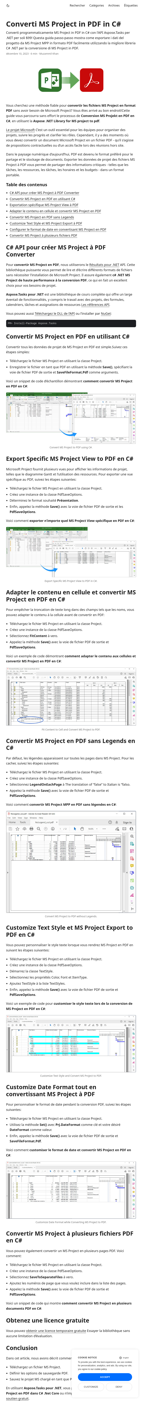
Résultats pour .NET (104, 264)
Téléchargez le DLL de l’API (55, 313)
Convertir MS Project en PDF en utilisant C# (42, 199)
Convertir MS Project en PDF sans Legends (42, 217)
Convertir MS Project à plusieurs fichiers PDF (43, 235)
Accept (105, 1377)
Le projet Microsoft (20, 130)
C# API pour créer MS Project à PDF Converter (44, 193)
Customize (91, 1386)
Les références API (95, 304)
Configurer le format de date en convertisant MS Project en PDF (58, 229)
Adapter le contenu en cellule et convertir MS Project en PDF (55, 211)
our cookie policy (99, 1369)
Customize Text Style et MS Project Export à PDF (46, 223)
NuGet (106, 313)
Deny (119, 1386)
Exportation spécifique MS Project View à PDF (44, 205)
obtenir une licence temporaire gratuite (56, 1331)
